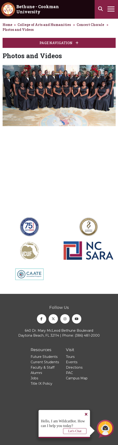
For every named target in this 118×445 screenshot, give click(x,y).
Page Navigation (59, 43)
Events (71, 362)
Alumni (36, 373)
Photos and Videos (18, 29)
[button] (11, 95)
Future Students (44, 357)
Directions (74, 367)
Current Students (45, 362)
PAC (69, 373)
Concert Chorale (90, 24)
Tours (70, 357)
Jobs (34, 378)
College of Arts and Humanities (44, 24)
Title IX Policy (41, 383)
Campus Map (77, 378)
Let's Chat (75, 431)
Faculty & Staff (42, 367)
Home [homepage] (7, 24)
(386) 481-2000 (87, 335)
